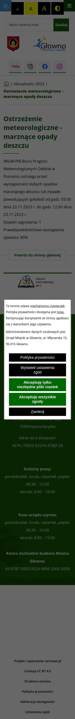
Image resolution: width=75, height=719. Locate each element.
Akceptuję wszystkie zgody (37, 399)
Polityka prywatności (37, 357)
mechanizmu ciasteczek (47, 306)
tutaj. (60, 312)
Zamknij (37, 411)
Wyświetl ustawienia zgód (37, 369)
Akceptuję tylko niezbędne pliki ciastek (37, 384)
